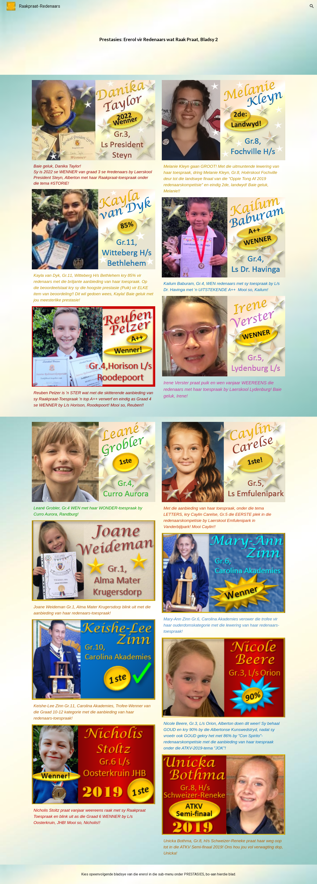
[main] (158, 37)
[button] (311, 6)
